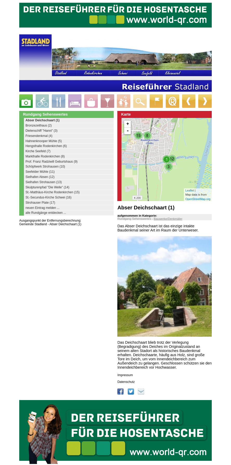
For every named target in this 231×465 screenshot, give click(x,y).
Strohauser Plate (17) (40, 202)
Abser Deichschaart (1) (42, 120)
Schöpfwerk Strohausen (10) (45, 166)
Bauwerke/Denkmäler (168, 218)
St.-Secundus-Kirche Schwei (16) (48, 197)
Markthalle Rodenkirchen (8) (45, 156)
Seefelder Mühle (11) (40, 172)
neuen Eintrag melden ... (42, 208)
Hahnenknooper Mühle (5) (43, 141)
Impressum (125, 375)
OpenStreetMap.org (197, 199)
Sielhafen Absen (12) (39, 177)
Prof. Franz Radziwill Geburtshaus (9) (51, 161)
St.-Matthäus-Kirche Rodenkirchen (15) (52, 192)
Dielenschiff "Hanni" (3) (41, 130)
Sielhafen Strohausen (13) (43, 182)
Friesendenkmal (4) (38, 136)
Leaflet (189, 190)
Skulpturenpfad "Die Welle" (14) (47, 187)
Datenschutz (126, 382)
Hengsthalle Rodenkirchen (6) (46, 146)
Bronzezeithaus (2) (38, 125)
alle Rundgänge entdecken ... (45, 213)
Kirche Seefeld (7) (37, 151)
